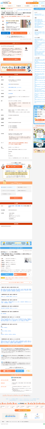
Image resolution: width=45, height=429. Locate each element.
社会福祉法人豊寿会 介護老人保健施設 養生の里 (24, 9)
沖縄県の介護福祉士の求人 (38, 19)
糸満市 (14, 289)
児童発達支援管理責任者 (12, 400)
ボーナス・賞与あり (6, 342)
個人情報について (23, 407)
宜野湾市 (4, 289)
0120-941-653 (16, 377)
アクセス (10, 421)
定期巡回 (7, 320)
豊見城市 (19, 289)
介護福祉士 (2, 301)
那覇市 (2, 289)
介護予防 (27, 320)
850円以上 (2, 327)
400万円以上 (14, 334)
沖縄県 (7, 22)
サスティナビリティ (14, 421)
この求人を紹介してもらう (14, 166)
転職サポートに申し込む (32, 3)
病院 (1, 313)
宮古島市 (25, 289)
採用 (18, 421)
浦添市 (9, 289)
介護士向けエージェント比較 (30, 407)
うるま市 (22, 289)
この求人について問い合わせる (18, 33)
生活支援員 (31, 400)
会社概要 (7, 421)
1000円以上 (5, 327)
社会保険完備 (11, 342)
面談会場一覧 (18, 5)
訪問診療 (4, 320)
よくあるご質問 (13, 407)
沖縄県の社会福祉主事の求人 (38, 23)
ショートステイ (19, 87)
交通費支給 (15, 342)
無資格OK (10, 302)
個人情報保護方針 (26, 421)
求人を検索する (27, 5)
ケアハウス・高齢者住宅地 (12, 320)
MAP (6, 25)
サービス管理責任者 (20, 400)
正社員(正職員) (10, 93)
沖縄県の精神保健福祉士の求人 (39, 26)
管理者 (35, 400)
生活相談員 (7, 296)
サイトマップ (8, 407)
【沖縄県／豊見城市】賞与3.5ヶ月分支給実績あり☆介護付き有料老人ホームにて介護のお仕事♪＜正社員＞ (16, 254)
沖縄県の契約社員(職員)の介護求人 (39, 32)
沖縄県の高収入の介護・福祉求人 (39, 73)
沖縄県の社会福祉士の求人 (38, 20)
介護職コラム (37, 407)
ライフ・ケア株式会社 (4, 252)
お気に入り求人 (35, 5)
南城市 (27, 289)
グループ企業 (21, 421)
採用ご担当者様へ (2, 407)
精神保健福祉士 (6, 302)
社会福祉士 (6, 301)
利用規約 (18, 407)
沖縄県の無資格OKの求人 (38, 27)
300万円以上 (6, 334)
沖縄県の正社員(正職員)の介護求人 (39, 31)
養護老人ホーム (23, 320)
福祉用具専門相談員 (26, 400)
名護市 (12, 289)
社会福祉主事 (22, 301)
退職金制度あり (19, 342)
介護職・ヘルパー (3, 296)
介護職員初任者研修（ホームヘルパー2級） (14, 301)
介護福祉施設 (4, 313)
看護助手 (11, 296)
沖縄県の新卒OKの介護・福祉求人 (39, 90)
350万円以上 (10, 334)
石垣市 (7, 289)
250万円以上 (2, 334)
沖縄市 (16, 289)
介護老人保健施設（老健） (12, 87)
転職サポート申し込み (22, 410)
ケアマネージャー (15, 296)
